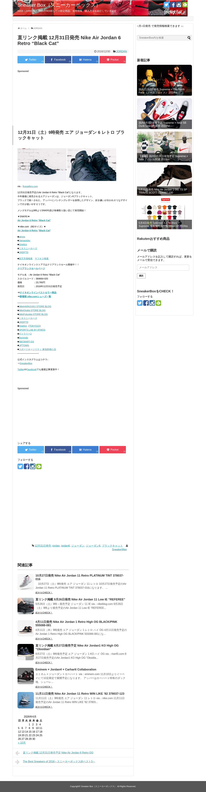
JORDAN (121, 51)
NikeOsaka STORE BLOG (32, 310)
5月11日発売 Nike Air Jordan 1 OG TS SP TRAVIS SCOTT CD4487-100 (163, 191)
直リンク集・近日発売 (33, 18)
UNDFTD (23, 252)
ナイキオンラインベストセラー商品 (38, 292)
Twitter (20, 369)
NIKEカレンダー (56, 18)
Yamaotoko (24, 240)
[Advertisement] (73, 96)
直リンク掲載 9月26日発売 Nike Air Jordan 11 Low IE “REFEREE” (80, 599)
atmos (22, 236)
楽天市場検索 (26, 258)
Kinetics (23, 244)
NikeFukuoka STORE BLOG (33, 314)
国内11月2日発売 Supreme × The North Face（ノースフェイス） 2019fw (162, 91)
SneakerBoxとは (163, 18)
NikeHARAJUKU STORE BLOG (35, 306)
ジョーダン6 (93, 545)
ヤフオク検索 (42, 258)
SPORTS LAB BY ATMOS (32, 330)
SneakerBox (26, 363)
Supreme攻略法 (108, 18)
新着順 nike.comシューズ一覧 (35, 296)
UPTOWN (24, 345)
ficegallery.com (30, 186)
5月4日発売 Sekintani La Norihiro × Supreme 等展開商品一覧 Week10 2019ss (163, 224)
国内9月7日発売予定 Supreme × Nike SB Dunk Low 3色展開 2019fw (162, 124)
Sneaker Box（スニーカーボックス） (59, 5)
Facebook (31, 369)
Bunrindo (23, 337)
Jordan (123, 18)
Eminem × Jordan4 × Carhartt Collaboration (65, 669)
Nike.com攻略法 (89, 18)
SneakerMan (119, 549)
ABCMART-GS (26, 341)
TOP (16, 18)
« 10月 (22, 742)
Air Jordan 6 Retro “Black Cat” (34, 220)
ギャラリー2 (25, 333)
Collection (147, 18)
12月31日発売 (43, 545)
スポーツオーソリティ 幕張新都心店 (37, 349)
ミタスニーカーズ (28, 248)
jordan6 (65, 545)
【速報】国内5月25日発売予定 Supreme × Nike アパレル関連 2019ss (163, 158)
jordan (56, 545)
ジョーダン (77, 545)
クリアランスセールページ (31, 268)
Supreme (73, 18)
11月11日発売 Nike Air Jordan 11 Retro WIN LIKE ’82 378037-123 (79, 693)
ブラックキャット (112, 545)
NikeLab (134, 18)
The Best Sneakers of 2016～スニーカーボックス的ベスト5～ (55, 762)
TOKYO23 (34, 326)
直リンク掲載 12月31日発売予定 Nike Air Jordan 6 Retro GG (54, 753)
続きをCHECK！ (44, 592)
